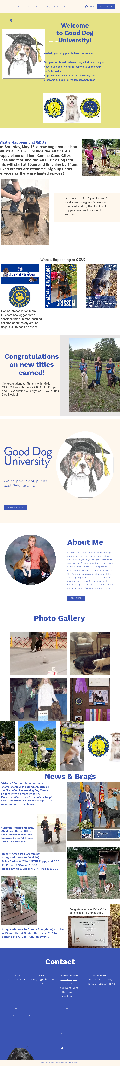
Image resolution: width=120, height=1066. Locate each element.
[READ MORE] (76, 598)
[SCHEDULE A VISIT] (15, 507)
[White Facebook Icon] (62, 1048)
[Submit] (60, 1033)
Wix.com (74, 1063)
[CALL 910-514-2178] (106, 6)
